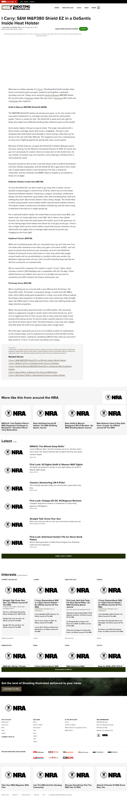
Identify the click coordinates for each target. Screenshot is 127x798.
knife (21, 351)
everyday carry (67, 351)
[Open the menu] (98, 7)
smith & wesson (19, 350)
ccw (21, 353)
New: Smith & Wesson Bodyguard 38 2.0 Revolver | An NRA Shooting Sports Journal (79, 425)
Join (21, 2)
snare (17, 351)
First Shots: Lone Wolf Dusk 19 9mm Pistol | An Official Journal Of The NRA (110, 630)
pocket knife (32, 351)
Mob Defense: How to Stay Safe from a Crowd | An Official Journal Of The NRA (111, 425)
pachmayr (12, 351)
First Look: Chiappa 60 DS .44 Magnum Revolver (56, 500)
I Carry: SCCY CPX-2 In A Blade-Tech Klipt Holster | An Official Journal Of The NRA (46, 629)
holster (49, 350)
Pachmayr (58, 98)
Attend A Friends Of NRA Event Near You (111, 786)
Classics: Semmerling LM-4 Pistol (47, 482)
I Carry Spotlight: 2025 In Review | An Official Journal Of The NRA (47, 615)
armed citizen (16, 607)
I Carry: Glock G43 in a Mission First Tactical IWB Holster (33, 372)
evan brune (62, 353)
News (57, 8)
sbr (74, 609)
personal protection (42, 353)
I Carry (20, 29)
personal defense (29, 353)
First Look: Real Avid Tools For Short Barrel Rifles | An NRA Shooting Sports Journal (78, 603)
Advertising (4, 722)
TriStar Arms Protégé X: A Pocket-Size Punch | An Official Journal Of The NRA (79, 631)
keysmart (45, 351)
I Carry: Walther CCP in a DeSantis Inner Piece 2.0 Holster (34, 363)
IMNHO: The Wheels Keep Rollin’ (47, 446)
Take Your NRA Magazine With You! (15, 786)
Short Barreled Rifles (83, 609)
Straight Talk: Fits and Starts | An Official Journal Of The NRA (13, 626)
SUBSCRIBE (11, 689)
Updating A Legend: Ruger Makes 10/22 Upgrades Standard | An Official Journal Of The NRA (79, 615)
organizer (57, 351)
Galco (52, 609)
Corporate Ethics (26, 795)
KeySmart (14, 101)
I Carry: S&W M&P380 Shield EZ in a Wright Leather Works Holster (37, 360)
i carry (11, 350)
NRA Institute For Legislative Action (76, 728)
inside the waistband (68, 350)
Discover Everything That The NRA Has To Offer (78, 786)
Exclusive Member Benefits (105, 725)
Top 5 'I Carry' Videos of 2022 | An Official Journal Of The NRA (46, 622)
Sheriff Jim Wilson (39, 524)
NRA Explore (69, 730)
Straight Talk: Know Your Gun (45, 519)
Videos (3, 29)
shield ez (32, 350)
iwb (60, 350)
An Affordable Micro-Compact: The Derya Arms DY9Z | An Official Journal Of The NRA (78, 624)
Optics (36, 472)
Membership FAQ (102, 728)
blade (26, 351)
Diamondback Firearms (42, 609)
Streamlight (39, 611)
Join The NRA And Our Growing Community (47, 786)
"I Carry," (40, 89)
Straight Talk (7, 607)
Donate (32, 2)
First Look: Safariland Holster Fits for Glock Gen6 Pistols (56, 538)
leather (55, 350)
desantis (43, 350)
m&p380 (26, 350)
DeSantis (29, 98)
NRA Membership (102, 722)
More (15, 442)
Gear (86, 8)
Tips (35, 457)
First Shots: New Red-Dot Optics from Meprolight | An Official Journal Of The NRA (110, 623)
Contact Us (4, 725)
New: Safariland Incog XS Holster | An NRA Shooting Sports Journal (45, 425)
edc (74, 351)
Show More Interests (63, 669)
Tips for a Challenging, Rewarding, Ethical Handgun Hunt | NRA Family (14, 613)
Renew (26, 2)
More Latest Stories (63, 556)
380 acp (38, 350)
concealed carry (14, 353)
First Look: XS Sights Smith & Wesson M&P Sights (56, 464)
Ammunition (6, 645)
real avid (69, 609)
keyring (51, 351)
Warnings (36, 795)
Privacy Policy (5, 795)
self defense (54, 353)
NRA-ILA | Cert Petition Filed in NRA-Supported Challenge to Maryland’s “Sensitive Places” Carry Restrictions (15, 426)
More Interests (22, 575)
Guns (79, 8)
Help (2, 730)
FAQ (2, 728)
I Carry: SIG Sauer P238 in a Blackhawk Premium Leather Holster (37, 375)
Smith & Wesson (52, 95)
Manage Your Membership (105, 730)
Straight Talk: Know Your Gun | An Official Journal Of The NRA (15, 602)
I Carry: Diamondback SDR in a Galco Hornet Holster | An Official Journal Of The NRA (46, 603)
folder (39, 351)
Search (3, 733)
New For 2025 (68, 8)
